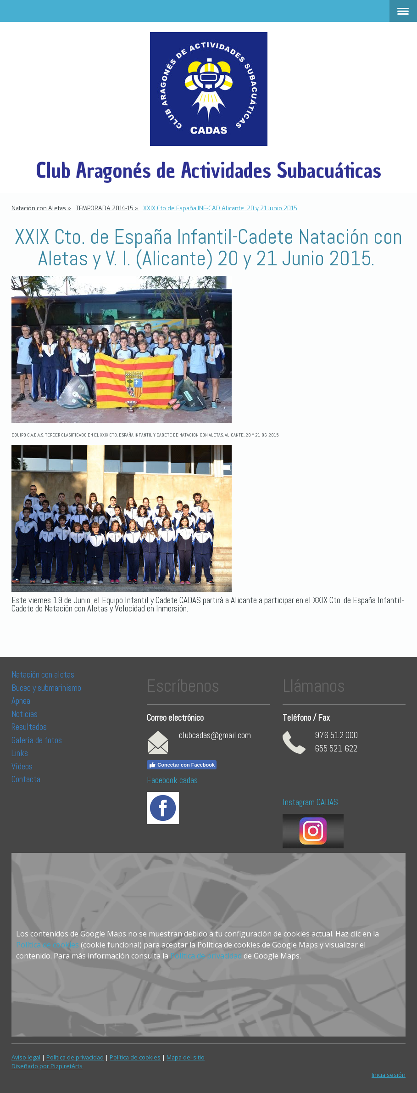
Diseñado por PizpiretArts (47, 1066)
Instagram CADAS (310, 802)
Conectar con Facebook (182, 764)
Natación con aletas (42, 674)
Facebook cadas (172, 780)
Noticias (25, 714)
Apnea (20, 700)
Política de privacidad (206, 956)
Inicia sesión (389, 1075)
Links (19, 753)
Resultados (29, 727)
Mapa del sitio (186, 1057)
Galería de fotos (36, 740)
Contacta (25, 779)
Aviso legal (25, 1057)
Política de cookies (47, 945)
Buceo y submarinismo (46, 688)
